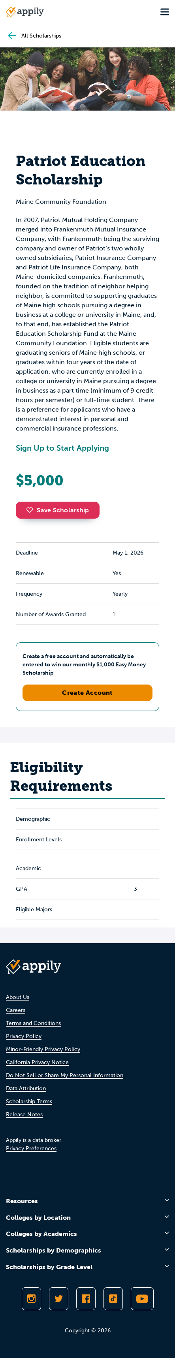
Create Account (87, 692)
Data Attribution (26, 1088)
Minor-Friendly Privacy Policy (43, 1049)
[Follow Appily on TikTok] (113, 1298)
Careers (15, 1010)
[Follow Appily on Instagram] (31, 1298)
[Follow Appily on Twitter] (58, 1298)
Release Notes (24, 1114)
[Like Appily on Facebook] (86, 1298)
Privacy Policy (23, 1036)
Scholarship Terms (29, 1101)
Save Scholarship (57, 510)
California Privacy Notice (37, 1062)
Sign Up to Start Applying (62, 448)
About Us (17, 997)
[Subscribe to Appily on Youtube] (142, 1298)
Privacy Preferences (31, 1148)
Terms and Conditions (33, 1023)
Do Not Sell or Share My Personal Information (64, 1075)
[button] (31, 510)
